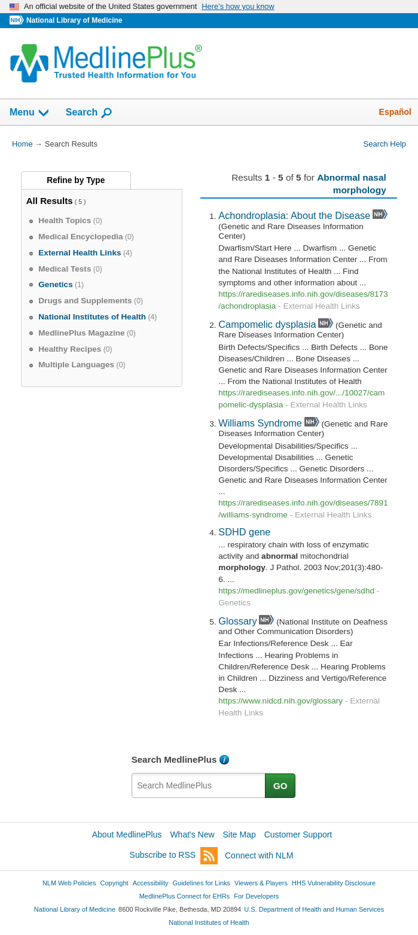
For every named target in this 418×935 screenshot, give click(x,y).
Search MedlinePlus (174, 759)
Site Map (239, 834)
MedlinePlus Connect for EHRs (184, 896)
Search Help (385, 143)
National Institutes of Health (209, 922)
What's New (192, 834)
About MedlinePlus (127, 834)
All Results (49, 201)
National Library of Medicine (74, 20)
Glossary (237, 621)
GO (280, 786)
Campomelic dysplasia (267, 324)
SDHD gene (244, 531)
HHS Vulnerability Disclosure (334, 883)
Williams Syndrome (260, 423)
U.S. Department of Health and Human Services (314, 909)
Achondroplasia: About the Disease (294, 215)
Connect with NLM (259, 855)
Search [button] (89, 113)
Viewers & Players (261, 883)
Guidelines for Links (201, 883)
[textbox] (199, 785)
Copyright (114, 883)
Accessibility (151, 883)
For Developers (256, 896)
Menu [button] (30, 113)
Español (395, 112)
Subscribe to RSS (174, 855)
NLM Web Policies (69, 883)
